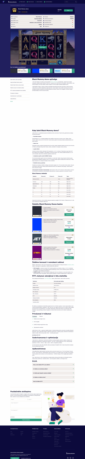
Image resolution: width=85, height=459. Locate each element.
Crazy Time (56, 431)
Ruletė (55, 438)
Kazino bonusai (46, 431)
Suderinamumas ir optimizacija (15, 96)
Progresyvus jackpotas (69, 434)
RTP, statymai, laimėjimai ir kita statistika (18, 90)
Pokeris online (56, 436)
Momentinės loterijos (57, 446)
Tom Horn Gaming (47, 278)
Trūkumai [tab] (41, 316)
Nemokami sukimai (46, 433)
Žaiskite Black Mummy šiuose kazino (17, 85)
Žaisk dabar (69, 214)
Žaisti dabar (42, 47)
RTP (66, 438)
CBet (21, 434)
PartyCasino (12, 434)
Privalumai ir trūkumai (14, 93)
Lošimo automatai (57, 434)
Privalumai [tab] (34, 316)
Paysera (33, 438)
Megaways (67, 436)
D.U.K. (11, 101)
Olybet (11, 433)
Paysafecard (34, 433)
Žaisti (68, 10)
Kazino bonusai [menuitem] (30, 1)
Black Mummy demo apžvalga (16, 79)
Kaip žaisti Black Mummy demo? (16, 82)
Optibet (22, 433)
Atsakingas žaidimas (68, 433)
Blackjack (56, 433)
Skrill (33, 434)
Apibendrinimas (13, 98)
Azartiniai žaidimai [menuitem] (48, 1)
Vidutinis (72, 16)
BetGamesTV (67, 439)
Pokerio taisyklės (68, 441)
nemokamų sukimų (70, 264)
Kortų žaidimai (56, 442)
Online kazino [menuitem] (22, 1)
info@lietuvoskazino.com (26, 458)
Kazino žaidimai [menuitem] (38, 1)
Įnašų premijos (45, 434)
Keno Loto (56, 444)
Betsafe (22, 431)
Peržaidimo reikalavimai (47, 436)
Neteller (33, 436)
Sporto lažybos (56, 439)
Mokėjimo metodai (35, 431)
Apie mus (66, 431)
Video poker (56, 441)
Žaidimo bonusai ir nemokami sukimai (17, 87)
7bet (11, 431)
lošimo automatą (54, 81)
